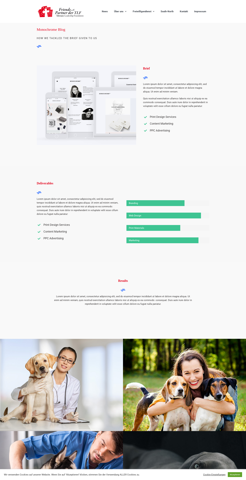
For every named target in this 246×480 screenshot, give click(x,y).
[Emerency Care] (61, 340)
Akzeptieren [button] (235, 474)
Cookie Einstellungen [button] (214, 474)
